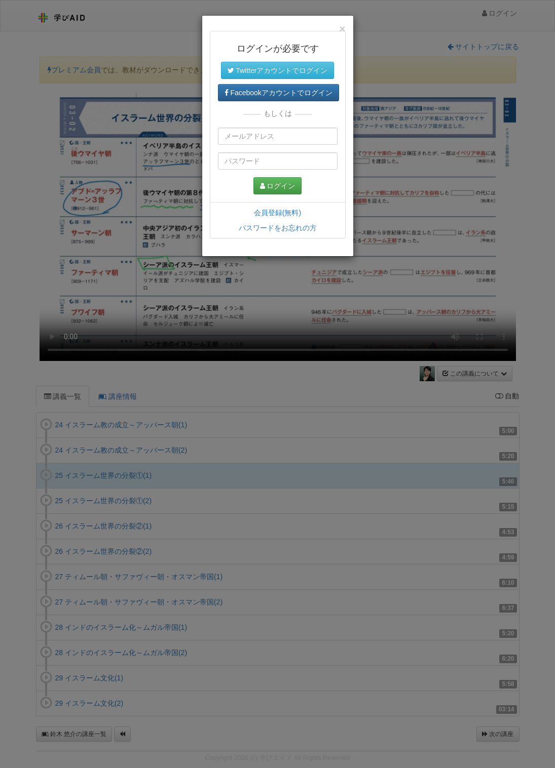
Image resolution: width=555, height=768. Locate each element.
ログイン (277, 186)
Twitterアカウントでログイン (278, 70)
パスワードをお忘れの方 (278, 228)
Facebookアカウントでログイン (278, 93)
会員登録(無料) (277, 213)
